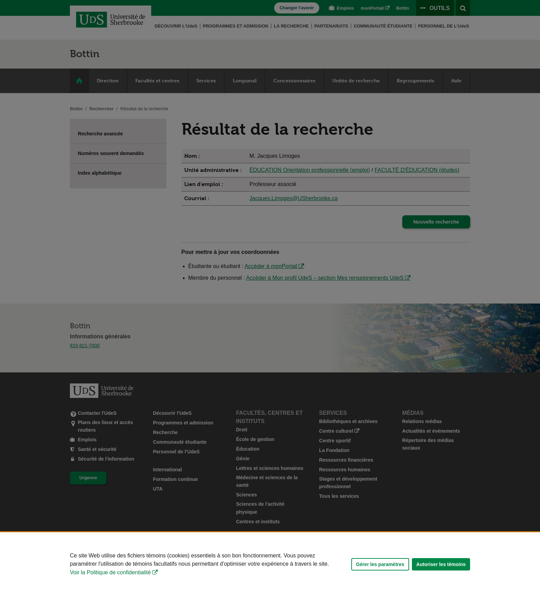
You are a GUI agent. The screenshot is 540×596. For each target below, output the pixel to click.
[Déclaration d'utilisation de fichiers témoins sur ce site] (270, 564)
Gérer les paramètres (380, 564)
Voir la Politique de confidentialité (110, 572)
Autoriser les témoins (441, 564)
